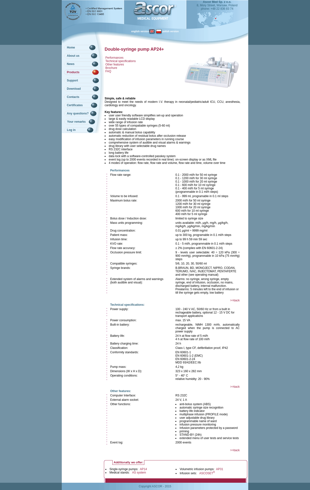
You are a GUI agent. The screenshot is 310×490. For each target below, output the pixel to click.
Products (73, 72)
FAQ (108, 71)
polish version (167, 31)
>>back (235, 300)
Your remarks (76, 121)
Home (71, 47)
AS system (139, 472)
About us (73, 55)
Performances (114, 57)
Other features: (120, 391)
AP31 (219, 469)
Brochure (111, 68)
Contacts (73, 97)
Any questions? (78, 113)
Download (74, 88)
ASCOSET (207, 473)
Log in (71, 130)
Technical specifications (120, 61)
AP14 (143, 469)
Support (72, 80)
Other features (114, 64)
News (70, 64)
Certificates (75, 105)
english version (143, 31)
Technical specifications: (127, 304)
